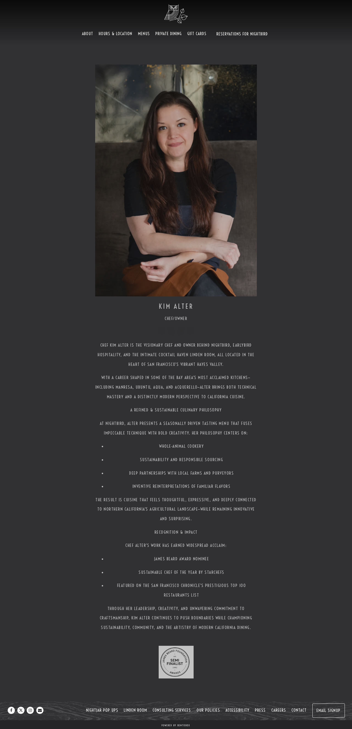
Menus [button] (144, 33)
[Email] (39, 710)
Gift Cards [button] (197, 33)
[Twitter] (171, 331)
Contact (299, 710)
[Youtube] (190, 331)
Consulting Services (172, 710)
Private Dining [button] (168, 33)
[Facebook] (161, 331)
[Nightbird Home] (176, 13)
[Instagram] (180, 331)
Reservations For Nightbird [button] (242, 34)
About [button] (87, 33)
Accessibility (237, 710)
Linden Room (135, 710)
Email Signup (328, 710)
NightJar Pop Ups (102, 710)
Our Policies (208, 710)
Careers (278, 710)
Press (260, 710)
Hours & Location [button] (115, 33)
